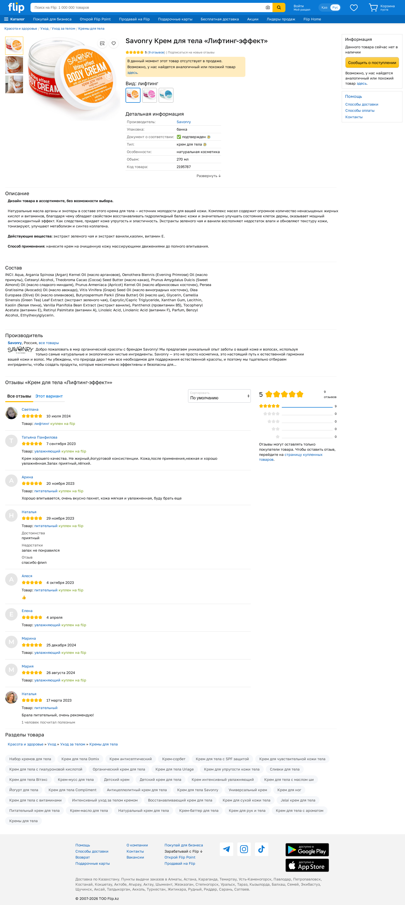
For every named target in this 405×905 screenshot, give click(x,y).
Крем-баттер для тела (199, 810)
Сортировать (199, 393)
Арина (27, 477)
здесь (132, 72)
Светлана (30, 409)
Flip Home (312, 19)
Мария (28, 666)
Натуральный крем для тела (143, 810)
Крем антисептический (131, 759)
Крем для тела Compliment (73, 790)
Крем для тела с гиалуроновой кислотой (45, 769)
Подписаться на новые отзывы (191, 52)
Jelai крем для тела (298, 800)
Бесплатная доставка (220, 19)
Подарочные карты (175, 19)
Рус (335, 7)
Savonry (184, 122)
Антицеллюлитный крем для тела (137, 790)
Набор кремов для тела (30, 759)
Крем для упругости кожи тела (232, 769)
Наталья (29, 512)
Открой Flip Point (95, 19)
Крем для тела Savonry (197, 790)
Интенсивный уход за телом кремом (105, 800)
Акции (253, 19)
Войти (299, 6)
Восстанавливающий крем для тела (180, 800)
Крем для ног (289, 790)
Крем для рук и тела (247, 810)
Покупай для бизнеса (52, 19)
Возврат (82, 857)
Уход (44, 28)
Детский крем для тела (160, 779)
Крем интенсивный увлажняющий (223, 779)
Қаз (324, 7)
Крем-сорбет (173, 759)
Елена (27, 610)
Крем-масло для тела (89, 810)
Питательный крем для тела (34, 810)
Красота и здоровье (20, 28)
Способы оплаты (360, 110)
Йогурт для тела (23, 790)
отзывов (156, 52)
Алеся (27, 576)
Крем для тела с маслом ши (289, 779)
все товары (49, 342)
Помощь (82, 845)
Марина (29, 638)
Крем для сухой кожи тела (246, 800)
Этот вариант (49, 396)
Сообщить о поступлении (372, 62)
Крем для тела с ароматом (299, 810)
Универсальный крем (248, 790)
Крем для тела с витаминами (35, 800)
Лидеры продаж (281, 19)
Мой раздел (302, 9)
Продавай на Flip (134, 19)
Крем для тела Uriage (174, 769)
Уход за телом (63, 28)
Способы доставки (361, 104)
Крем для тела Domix (80, 759)
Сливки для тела (285, 769)
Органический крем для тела (119, 769)
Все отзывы (19, 396)
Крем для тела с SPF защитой (222, 759)
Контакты (354, 117)
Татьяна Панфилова (39, 437)
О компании (137, 845)
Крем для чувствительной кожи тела (292, 759)
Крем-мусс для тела (76, 779)
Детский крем (116, 779)
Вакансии (135, 857)
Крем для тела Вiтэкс (28, 779)
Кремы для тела (91, 28)
